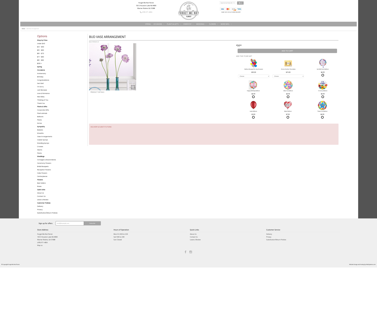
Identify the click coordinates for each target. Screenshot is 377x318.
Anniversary (41, 73)
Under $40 (41, 43)
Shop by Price (42, 40)
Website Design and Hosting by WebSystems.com (362, 264)
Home (23, 28)
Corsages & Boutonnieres (46, 160)
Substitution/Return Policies (47, 213)
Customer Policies (43, 203)
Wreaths (40, 133)
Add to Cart (287, 51)
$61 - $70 (40, 53)
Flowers (212, 24)
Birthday (40, 77)
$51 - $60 (40, 50)
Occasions (158, 24)
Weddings (200, 24)
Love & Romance (43, 93)
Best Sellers (41, 183)
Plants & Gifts (173, 24)
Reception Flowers (44, 170)
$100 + (39, 63)
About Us (40, 193)
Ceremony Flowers (44, 163)
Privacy (40, 210)
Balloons (40, 117)
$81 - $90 (40, 60)
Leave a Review (42, 200)
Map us (40, 245)
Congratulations (43, 80)
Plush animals (42, 113)
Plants (39, 120)
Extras (39, 123)
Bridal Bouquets (43, 166)
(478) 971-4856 (146, 12)
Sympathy (187, 24)
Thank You (41, 103)
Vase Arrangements (44, 136)
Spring (148, 24)
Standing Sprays (43, 143)
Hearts (39, 150)
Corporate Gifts (43, 110)
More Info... (225, 24)
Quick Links (41, 190)
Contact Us (41, 196)
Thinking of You (42, 100)
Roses (39, 186)
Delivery (40, 206)
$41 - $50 (40, 47)
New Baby (40, 97)
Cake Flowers (42, 173)
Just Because (42, 90)
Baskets (40, 130)
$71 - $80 (40, 57)
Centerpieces (42, 176)
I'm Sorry (40, 87)
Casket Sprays (42, 140)
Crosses (40, 146)
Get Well (40, 83)
